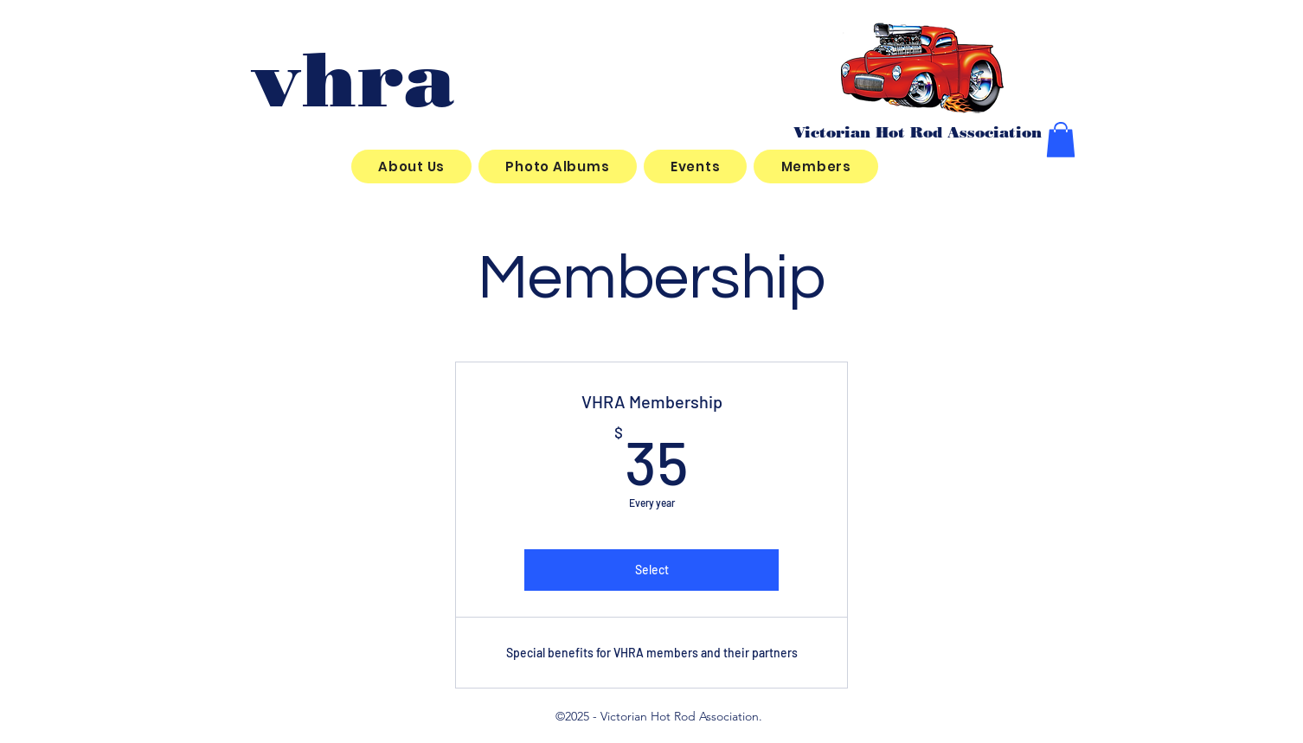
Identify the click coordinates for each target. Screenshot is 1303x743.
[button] (1060, 139)
